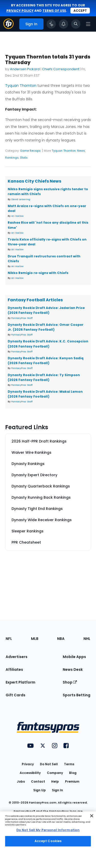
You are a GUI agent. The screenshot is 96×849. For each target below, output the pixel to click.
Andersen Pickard (25, 69)
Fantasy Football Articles (35, 300)
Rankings (12, 158)
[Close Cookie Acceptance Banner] (91, 815)
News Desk (73, 669)
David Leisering (20, 199)
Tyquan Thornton (20, 85)
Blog (73, 773)
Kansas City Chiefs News (34, 181)
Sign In (57, 790)
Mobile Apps (74, 656)
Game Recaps (30, 151)
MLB (34, 638)
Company (55, 773)
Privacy (28, 764)
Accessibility (30, 773)
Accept (80, 10)
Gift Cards (15, 695)
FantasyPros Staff (22, 318)
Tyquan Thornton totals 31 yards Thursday (47, 59)
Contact (38, 781)
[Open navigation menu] (88, 24)
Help (55, 781)
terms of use (54, 10)
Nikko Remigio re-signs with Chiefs (38, 273)
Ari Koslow (17, 216)
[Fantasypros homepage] (8, 27)
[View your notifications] (63, 24)
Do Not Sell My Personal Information (48, 830)
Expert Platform (20, 682)
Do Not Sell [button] (49, 764)
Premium (72, 781)
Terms (69, 764)
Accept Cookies (48, 841)
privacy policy (20, 10)
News (81, 151)
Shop (70, 682)
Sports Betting (76, 695)
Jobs (21, 781)
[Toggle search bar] (75, 24)
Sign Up (39, 790)
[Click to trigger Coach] (51, 24)
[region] (48, 830)
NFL (9, 638)
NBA (61, 638)
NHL (86, 638)
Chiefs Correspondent (60, 69)
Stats (24, 158)
